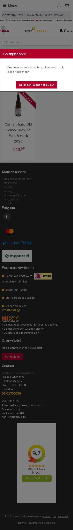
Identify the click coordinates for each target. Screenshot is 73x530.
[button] (36, 84)
